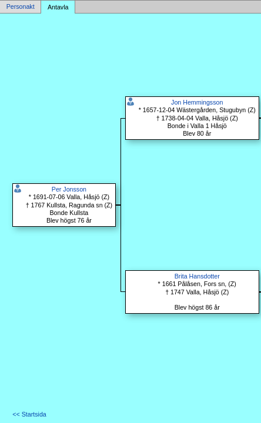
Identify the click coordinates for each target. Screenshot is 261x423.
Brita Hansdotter (197, 276)
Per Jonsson (69, 189)
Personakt (20, 7)
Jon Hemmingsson (197, 102)
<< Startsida (29, 414)
